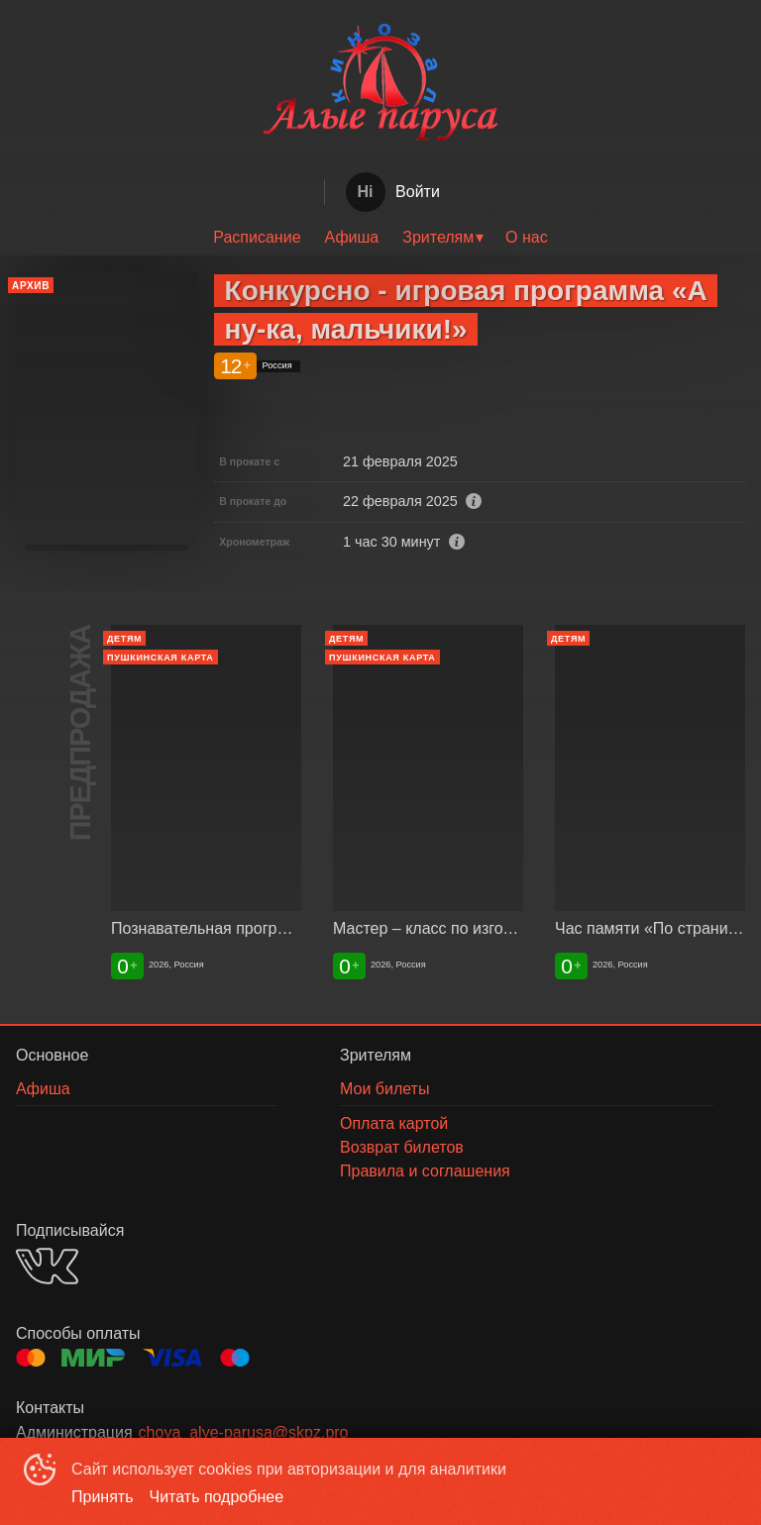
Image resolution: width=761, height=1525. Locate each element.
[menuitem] (256, 237)
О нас (526, 237)
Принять (102, 1496)
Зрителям (438, 237)
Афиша (352, 237)
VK (47, 1266)
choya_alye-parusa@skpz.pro (244, 1432)
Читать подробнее (217, 1496)
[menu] (380, 237)
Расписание (256, 237)
